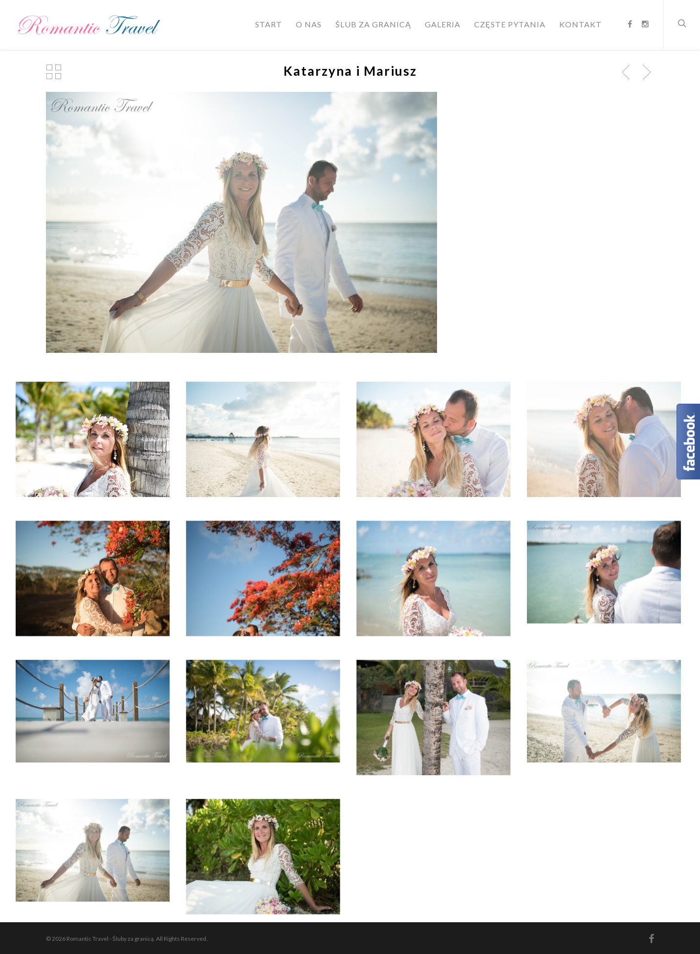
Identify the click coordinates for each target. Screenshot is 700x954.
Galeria (442, 24)
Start (268, 24)
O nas (309, 24)
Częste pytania (510, 24)
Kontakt (580, 24)
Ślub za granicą (373, 24)
